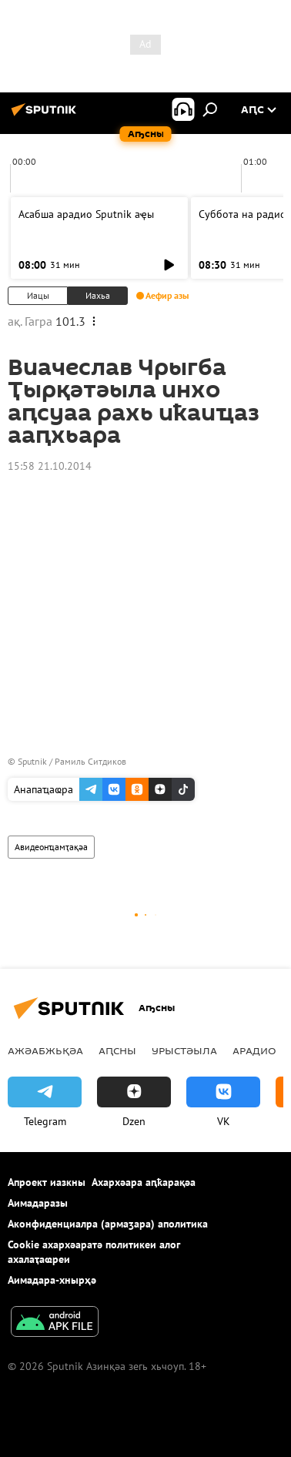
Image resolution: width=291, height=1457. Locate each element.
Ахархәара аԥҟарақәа (144, 1182)
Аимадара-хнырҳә (52, 1280)
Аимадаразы (38, 1203)
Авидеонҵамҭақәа (51, 846)
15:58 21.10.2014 (50, 466)
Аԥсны (117, 1050)
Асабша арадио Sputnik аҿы (86, 214)
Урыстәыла (184, 1050)
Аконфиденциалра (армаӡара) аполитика (108, 1224)
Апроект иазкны (46, 1182)
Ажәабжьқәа (45, 1050)
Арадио (254, 1050)
